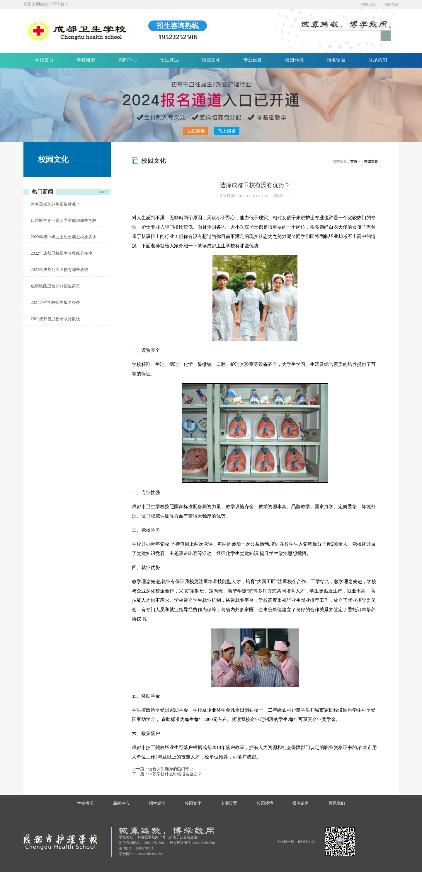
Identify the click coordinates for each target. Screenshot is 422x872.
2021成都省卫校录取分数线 (55, 319)
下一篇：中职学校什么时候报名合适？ (167, 774)
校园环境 (294, 59)
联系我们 (377, 59)
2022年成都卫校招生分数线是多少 (61, 253)
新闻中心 (127, 59)
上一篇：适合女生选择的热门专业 (162, 769)
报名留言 (336, 59)
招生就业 (169, 59)
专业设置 (252, 59)
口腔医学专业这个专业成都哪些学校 (63, 220)
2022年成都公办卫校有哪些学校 (59, 270)
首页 (353, 162)
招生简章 (391, 4)
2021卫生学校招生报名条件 (55, 302)
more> (103, 191)
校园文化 (211, 59)
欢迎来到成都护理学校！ (46, 4)
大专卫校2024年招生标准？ (55, 204)
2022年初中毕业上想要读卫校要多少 (63, 237)
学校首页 (44, 59)
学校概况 (85, 59)
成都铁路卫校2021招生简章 (55, 286)
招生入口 (368, 4)
